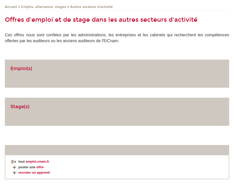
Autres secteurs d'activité (91, 7)
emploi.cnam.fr (37, 161)
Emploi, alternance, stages (43, 7)
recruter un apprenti (30, 172)
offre (40, 167)
